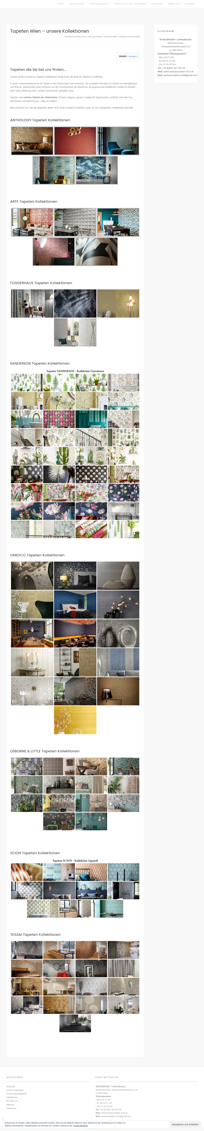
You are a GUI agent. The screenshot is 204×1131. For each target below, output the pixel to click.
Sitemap (10, 1104)
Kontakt (190, 4)
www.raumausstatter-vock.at (178, 71)
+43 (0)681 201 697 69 (173, 67)
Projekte (157, 4)
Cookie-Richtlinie (80, 1126)
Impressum (11, 1108)
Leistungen (77, 4)
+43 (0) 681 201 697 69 (110, 1109)
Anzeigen (132, 56)
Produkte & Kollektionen (129, 4)
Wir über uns (12, 1101)
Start (61, 4)
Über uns (174, 4)
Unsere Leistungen (15, 1090)
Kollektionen (12, 1097)
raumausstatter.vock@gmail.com (180, 75)
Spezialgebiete (98, 4)
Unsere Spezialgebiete (16, 1093)
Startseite (10, 1086)
